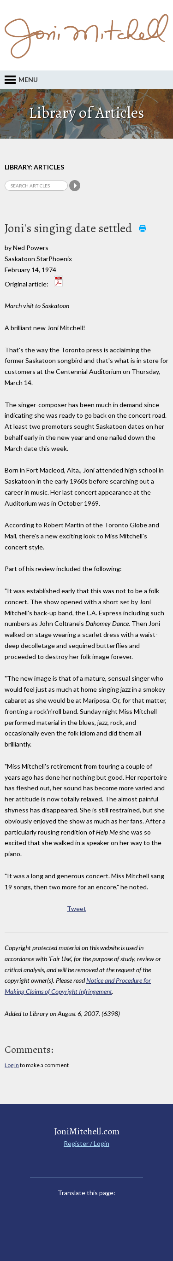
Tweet (76, 908)
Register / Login (86, 1143)
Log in (12, 1065)
